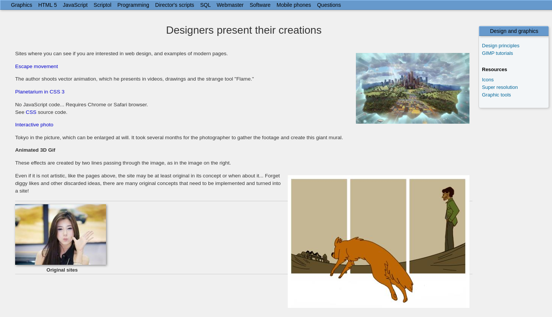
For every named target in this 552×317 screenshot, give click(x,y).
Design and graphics (514, 31)
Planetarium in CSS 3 (39, 92)
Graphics (21, 5)
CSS (31, 112)
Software (259, 5)
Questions (329, 5)
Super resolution (500, 87)
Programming (133, 5)
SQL (205, 5)
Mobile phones (294, 5)
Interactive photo (34, 124)
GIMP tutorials (497, 53)
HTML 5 (47, 5)
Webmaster (230, 5)
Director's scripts (174, 5)
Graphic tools (496, 95)
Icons (488, 79)
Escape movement (36, 66)
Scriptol (102, 5)
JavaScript (75, 5)
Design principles (500, 45)
